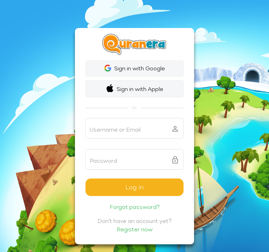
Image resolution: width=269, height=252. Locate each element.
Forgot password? (135, 207)
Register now (135, 229)
